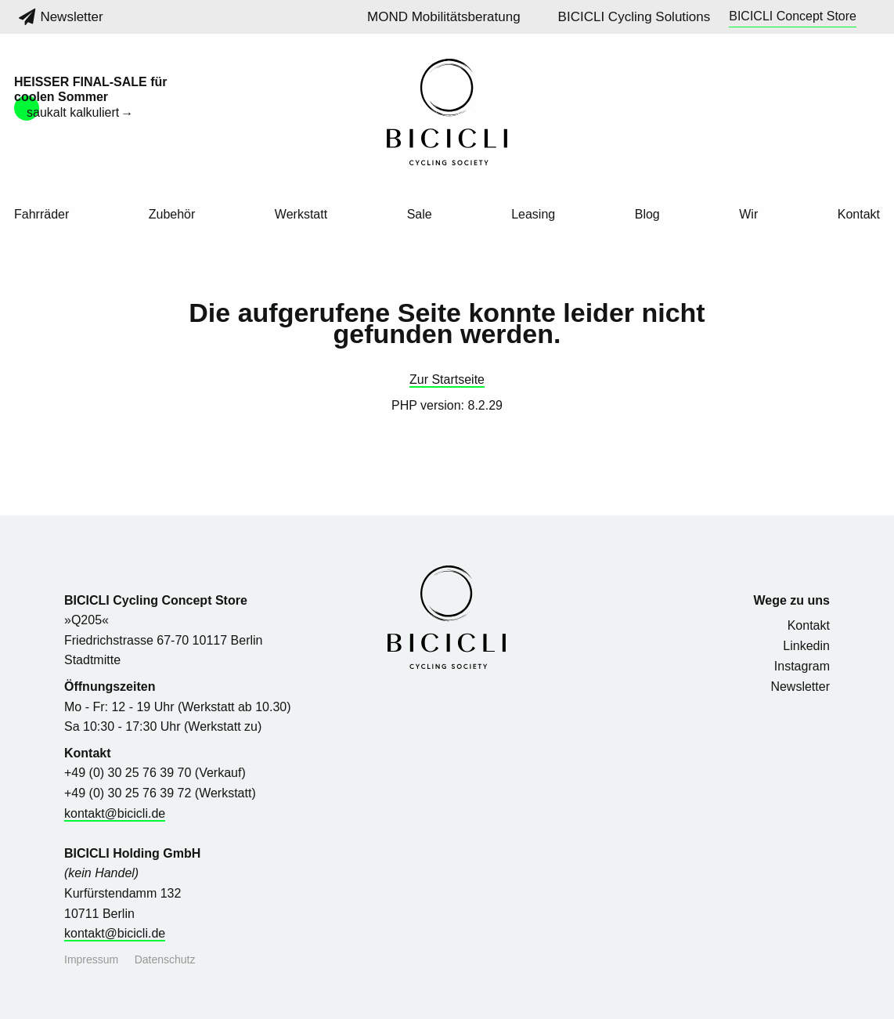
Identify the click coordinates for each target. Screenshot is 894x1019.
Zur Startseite (447, 379)
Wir (748, 214)
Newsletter (61, 17)
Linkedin (806, 645)
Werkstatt (301, 214)
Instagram (802, 666)
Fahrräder (41, 214)
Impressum (91, 959)
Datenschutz (165, 959)
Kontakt (859, 214)
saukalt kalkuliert (73, 112)
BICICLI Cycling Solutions (634, 16)
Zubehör (172, 214)
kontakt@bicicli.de (114, 813)
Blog (647, 214)
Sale (419, 214)
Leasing (533, 214)
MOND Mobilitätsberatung (444, 16)
